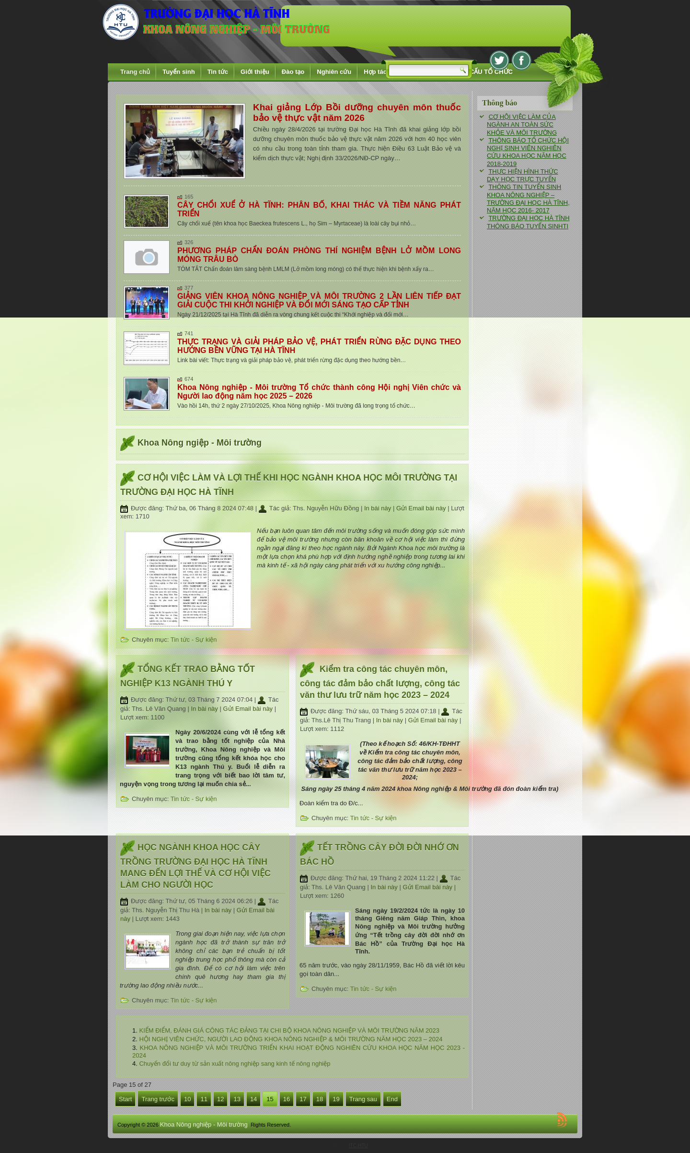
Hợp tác (375, 71)
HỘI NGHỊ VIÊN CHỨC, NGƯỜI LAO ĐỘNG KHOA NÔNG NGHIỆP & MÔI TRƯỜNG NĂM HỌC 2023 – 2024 (290, 1039)
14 (253, 1099)
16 (286, 1099)
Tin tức (217, 71)
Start (125, 1099)
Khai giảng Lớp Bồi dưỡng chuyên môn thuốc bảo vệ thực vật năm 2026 (357, 112)
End (392, 1099)
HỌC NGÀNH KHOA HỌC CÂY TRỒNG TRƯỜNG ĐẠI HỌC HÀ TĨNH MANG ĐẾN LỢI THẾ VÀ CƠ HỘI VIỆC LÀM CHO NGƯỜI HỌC (195, 866)
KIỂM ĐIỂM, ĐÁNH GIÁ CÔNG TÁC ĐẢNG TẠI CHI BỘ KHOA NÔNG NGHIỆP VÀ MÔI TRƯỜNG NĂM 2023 (289, 1030)
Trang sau (363, 1099)
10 (187, 1099)
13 (236, 1099)
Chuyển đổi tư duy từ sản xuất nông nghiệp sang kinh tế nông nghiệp (234, 1063)
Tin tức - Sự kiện (194, 639)
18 (319, 1099)
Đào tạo (293, 71)
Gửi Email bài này (422, 508)
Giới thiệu (255, 71)
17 (302, 1099)
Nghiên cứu (334, 71)
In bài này (378, 508)
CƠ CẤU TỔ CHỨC (486, 71)
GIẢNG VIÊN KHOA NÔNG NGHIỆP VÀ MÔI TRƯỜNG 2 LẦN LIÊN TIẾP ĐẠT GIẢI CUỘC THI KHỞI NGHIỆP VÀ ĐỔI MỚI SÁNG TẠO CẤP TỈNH (319, 300)
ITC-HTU (358, 1145)
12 (220, 1099)
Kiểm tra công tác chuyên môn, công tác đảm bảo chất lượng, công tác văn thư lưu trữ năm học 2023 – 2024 (380, 682)
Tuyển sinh (178, 71)
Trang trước (157, 1099)
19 (336, 1099)
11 (203, 1099)
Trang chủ (135, 71)
